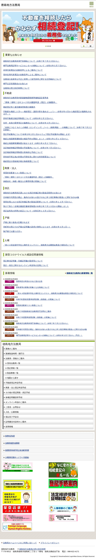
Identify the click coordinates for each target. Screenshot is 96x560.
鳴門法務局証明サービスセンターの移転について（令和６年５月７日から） (35, 66)
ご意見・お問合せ (13, 407)
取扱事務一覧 (12, 373)
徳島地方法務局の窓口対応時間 (32, 549)
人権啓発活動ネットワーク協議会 (17, 457)
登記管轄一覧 (12, 368)
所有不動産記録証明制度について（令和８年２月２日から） (28, 118)
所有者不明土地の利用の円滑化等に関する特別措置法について (29, 157)
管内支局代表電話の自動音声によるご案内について (24, 75)
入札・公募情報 (12, 412)
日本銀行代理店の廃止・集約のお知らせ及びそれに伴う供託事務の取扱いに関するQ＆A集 (41, 197)
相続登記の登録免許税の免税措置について (21, 161)
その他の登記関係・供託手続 (18, 392)
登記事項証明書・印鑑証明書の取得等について (23, 261)
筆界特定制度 (10, 436)
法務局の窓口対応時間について (16, 88)
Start (84, 46)
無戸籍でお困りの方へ (12, 231)
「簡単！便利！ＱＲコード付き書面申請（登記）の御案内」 (30, 102)
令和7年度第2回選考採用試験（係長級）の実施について (38, 299)
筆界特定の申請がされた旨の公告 (29, 281)
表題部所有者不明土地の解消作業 (17, 450)
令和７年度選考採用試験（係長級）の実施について (36, 317)
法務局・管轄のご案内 (15, 358)
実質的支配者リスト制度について (17, 173)
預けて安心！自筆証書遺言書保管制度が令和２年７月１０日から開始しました (36, 206)
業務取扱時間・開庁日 (15, 353)
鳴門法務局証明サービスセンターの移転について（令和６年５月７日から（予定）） (49, 335)
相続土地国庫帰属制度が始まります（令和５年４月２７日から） (30, 143)
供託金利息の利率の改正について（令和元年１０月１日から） (29, 211)
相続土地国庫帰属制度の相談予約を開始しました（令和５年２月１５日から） (36, 139)
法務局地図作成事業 (12, 443)
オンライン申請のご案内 (16, 402)
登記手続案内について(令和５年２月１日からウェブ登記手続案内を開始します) (36, 134)
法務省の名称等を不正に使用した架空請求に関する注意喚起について (32, 79)
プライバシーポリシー (49, 543)
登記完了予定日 (12, 417)
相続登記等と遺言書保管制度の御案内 (19, 107)
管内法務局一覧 (13, 363)
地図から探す (12, 378)
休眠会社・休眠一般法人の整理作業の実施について (24, 181)
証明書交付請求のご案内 (16, 422)
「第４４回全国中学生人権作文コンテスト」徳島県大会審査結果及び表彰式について (38, 245)
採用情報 (9, 427)
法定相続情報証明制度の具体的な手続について (23, 152)
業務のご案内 (11, 349)
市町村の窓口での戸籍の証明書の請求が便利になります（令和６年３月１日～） (37, 227)
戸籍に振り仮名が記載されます (16, 222)
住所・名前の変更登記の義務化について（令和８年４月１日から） (31, 123)
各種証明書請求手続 (14, 397)
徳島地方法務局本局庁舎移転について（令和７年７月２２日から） (31, 61)
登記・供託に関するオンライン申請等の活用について (25, 265)
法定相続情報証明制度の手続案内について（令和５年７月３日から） (32, 148)
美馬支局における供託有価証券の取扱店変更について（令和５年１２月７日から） (38, 202)
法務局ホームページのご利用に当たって (20, 543)
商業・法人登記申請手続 (16, 388)
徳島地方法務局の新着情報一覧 (79, 273)
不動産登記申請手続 (14, 383)
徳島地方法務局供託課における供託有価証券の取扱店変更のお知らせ (32, 193)
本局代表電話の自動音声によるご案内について (23, 70)
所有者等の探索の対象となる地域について (32, 287)
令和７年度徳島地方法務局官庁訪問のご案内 (33, 311)
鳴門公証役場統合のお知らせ (15, 84)
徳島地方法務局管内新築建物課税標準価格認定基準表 (25, 98)
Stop (91, 46)
